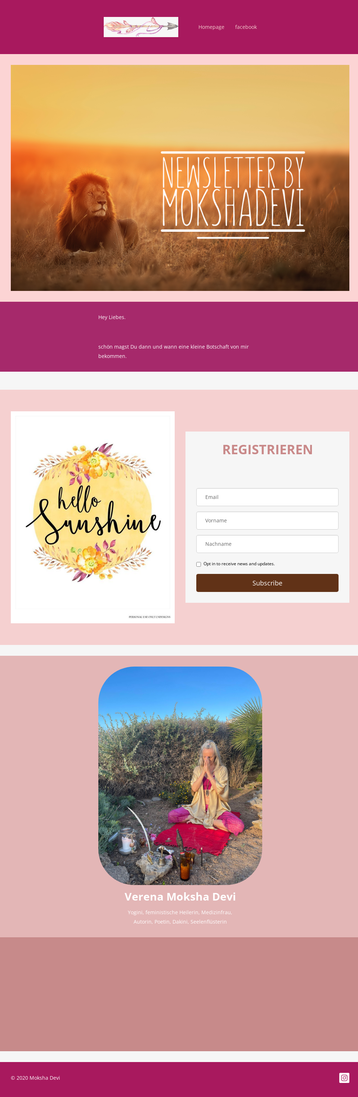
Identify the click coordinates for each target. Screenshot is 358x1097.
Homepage (211, 26)
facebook (246, 26)
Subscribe (267, 583)
